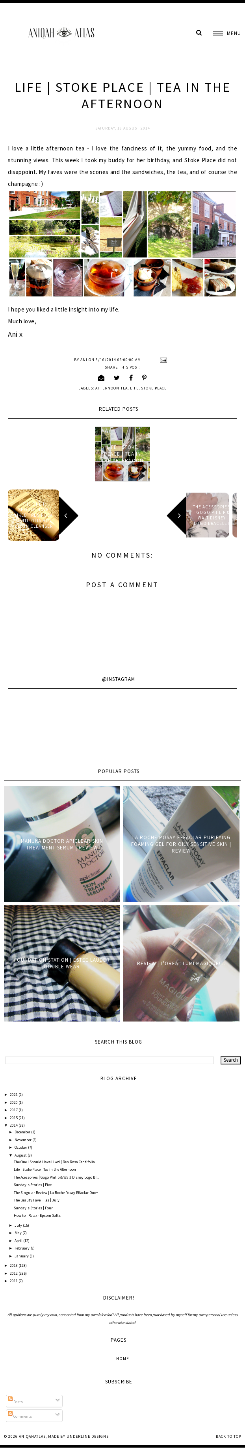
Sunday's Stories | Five (33, 1184)
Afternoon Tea (111, 388)
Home (122, 1358)
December (23, 1132)
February (22, 1248)
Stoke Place (154, 388)
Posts (15, 1401)
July (19, 1225)
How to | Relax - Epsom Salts (37, 1215)
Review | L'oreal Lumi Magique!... (181, 963)
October (21, 1147)
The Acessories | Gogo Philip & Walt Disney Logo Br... (56, 1177)
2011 (14, 1280)
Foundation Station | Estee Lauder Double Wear (62, 963)
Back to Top (228, 1436)
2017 (14, 1109)
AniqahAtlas (32, 1436)
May (18, 1232)
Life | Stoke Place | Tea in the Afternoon (122, 454)
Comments (20, 1416)
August (21, 1155)
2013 (14, 1265)
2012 (14, 1273)
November (23, 1139)
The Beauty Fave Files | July (36, 1200)
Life (134, 388)
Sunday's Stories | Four (33, 1208)
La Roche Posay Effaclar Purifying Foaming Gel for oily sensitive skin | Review (181, 844)
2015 (14, 1117)
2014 (14, 1125)
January (22, 1256)
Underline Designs (88, 1436)
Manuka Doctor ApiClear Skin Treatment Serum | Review (62, 844)
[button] (227, 33)
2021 (14, 1094)
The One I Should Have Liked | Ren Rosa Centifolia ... (56, 1161)
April (19, 1240)
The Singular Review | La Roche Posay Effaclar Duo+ (56, 1192)
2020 (14, 1102)
